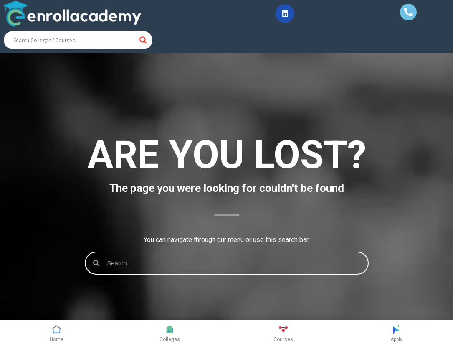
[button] (285, 13)
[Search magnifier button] (143, 40)
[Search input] (74, 40)
